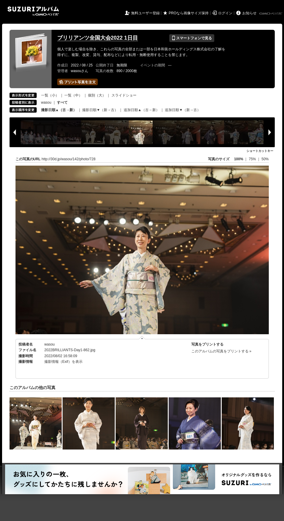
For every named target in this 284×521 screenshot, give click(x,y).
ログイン (225, 13)
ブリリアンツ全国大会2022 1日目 (97, 38)
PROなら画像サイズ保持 (189, 13)
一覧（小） (50, 95)
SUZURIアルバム (33, 11)
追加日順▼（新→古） (183, 110)
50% (265, 159)
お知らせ (249, 13)
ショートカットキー (259, 151)
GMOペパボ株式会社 (271, 14)
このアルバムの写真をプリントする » (221, 351)
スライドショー (123, 95)
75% (253, 159)
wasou (46, 102)
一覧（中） (73, 95)
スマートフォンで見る (192, 38)
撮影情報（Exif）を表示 (63, 362)
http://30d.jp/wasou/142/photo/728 (69, 159)
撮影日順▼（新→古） (100, 110)
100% (238, 159)
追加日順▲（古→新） (141, 110)
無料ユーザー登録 (145, 13)
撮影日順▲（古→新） (59, 110)
